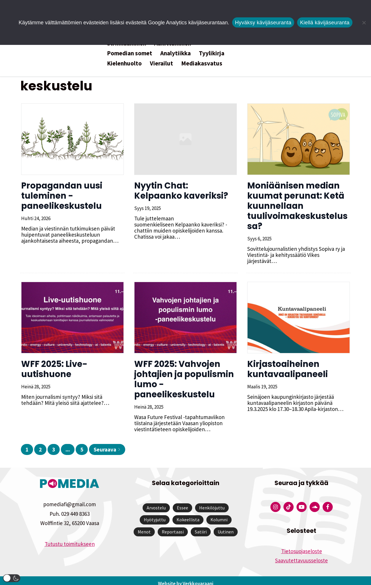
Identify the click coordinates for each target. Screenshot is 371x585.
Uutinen (226, 526)
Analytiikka (175, 53)
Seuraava (107, 443)
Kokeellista (188, 513)
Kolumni (219, 513)
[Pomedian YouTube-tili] (302, 501)
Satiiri (201, 526)
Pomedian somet (129, 53)
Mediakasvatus (201, 63)
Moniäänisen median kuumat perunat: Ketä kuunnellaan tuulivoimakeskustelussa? (296, 206)
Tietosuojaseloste (301, 545)
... (68, 443)
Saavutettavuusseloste (301, 554)
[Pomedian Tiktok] (288, 501)
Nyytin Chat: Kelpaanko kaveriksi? (185, 191)
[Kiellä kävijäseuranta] (364, 22)
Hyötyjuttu (155, 513)
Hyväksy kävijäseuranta (263, 22)
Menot (144, 526)
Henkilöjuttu (212, 501)
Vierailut (161, 63)
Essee (182, 501)
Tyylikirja (211, 53)
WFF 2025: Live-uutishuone (53, 363)
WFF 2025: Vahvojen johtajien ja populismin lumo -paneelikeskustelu (183, 373)
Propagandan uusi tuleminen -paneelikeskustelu (60, 196)
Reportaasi (173, 526)
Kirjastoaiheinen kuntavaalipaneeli (286, 363)
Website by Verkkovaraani (185, 577)
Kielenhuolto (124, 63)
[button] (11, 578)
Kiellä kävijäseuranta (324, 22)
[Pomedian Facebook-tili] (328, 501)
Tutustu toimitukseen (70, 537)
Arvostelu (156, 501)
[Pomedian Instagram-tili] (275, 501)
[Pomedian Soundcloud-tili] (315, 501)
